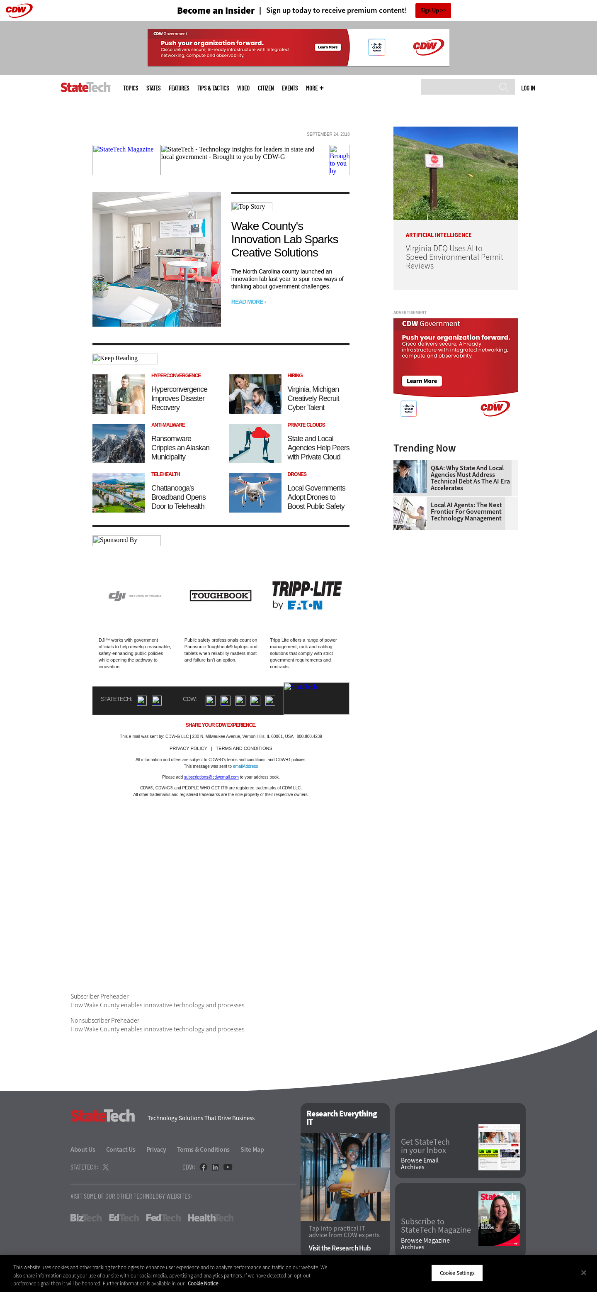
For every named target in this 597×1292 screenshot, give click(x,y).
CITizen (266, 88)
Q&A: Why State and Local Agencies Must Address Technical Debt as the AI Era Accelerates (470, 478)
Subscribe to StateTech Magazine (436, 1226)
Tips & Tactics (213, 88)
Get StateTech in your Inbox (425, 1146)
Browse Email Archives (420, 1163)
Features (179, 88)
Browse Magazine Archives (425, 1243)
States (153, 88)
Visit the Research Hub (340, 1248)
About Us (82, 1149)
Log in (528, 88)
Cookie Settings (457, 1272)
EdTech (124, 1217)
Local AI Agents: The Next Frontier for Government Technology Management (466, 512)
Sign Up (429, 11)
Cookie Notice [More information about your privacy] (203, 1283)
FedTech (163, 1217)
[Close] (584, 1272)
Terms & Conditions (203, 1149)
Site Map (252, 1149)
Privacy (156, 1149)
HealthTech (210, 1217)
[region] (298, 1273)
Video (243, 88)
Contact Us (121, 1149)
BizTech (86, 1217)
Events (290, 88)
